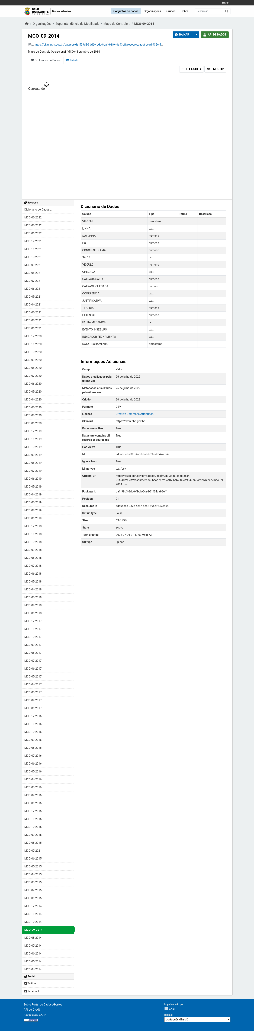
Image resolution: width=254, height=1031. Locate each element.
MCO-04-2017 (33, 684)
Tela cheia (191, 69)
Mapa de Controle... (117, 24)
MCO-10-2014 (33, 922)
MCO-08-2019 (33, 462)
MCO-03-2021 (33, 312)
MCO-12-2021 (33, 241)
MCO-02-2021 (33, 320)
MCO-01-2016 (33, 803)
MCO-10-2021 (33, 257)
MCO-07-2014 (33, 945)
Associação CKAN (35, 1014)
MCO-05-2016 (33, 771)
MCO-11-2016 (33, 724)
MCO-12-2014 (33, 906)
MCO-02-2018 (33, 605)
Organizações (152, 11)
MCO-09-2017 (33, 645)
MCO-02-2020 (33, 415)
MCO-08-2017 (33, 652)
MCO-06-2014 (33, 953)
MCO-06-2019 (33, 478)
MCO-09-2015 (33, 834)
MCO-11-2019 (33, 439)
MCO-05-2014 (33, 961)
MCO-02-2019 (33, 510)
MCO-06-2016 (33, 763)
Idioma (168, 1014)
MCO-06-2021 (33, 288)
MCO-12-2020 (33, 336)
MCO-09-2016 (33, 740)
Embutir (215, 69)
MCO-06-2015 (33, 858)
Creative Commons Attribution (134, 414)
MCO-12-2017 (33, 621)
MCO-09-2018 (33, 550)
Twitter (30, 983)
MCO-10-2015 (33, 827)
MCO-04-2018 (33, 589)
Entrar (225, 2)
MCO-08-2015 (33, 842)
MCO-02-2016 (33, 795)
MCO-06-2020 (33, 383)
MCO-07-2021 (33, 280)
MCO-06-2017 (33, 668)
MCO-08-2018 (33, 557)
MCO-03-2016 (33, 787)
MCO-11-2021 (33, 249)
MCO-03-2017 (33, 692)
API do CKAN (32, 1009)
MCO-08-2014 (33, 937)
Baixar (182, 34)
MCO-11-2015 (33, 819)
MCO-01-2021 (33, 328)
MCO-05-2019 (33, 486)
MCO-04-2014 (33, 969)
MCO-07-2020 (33, 375)
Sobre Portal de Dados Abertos (43, 1004)
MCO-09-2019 (33, 455)
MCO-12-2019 (33, 431)
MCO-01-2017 (33, 708)
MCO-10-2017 (33, 637)
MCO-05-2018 (33, 581)
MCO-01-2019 (33, 518)
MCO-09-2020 (33, 360)
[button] (195, 34)
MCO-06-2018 (33, 573)
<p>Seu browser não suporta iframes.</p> (127, 137)
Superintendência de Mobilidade (77, 24)
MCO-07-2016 (33, 755)
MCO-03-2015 (33, 882)
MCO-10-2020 (33, 352)
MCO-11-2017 (33, 629)
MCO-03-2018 (33, 597)
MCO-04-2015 (33, 874)
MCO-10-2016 (33, 732)
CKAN (170, 1008)
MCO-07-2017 (33, 660)
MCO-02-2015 (33, 890)
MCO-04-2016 (33, 779)
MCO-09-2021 (33, 265)
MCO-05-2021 (33, 296)
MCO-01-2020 (33, 423)
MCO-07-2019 (33, 470)
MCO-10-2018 (33, 542)
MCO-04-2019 (33, 494)
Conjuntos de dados (125, 11)
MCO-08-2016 (33, 747)
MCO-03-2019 (33, 502)
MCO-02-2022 (33, 225)
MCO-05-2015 (33, 866)
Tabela (72, 60)
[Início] (27, 24)
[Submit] (226, 11)
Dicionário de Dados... (38, 209)
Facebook (32, 991)
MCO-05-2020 (33, 391)
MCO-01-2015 (33, 898)
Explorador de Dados (45, 60)
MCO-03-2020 (33, 407)
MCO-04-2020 (33, 399)
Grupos (170, 11)
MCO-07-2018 (33, 565)
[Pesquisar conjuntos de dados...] (212, 11)
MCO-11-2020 (33, 344)
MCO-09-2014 (144, 24)
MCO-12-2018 (33, 526)
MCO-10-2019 (33, 447)
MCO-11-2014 (33, 914)
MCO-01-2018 (33, 613)
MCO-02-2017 (33, 700)
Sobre (184, 11)
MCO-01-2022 (33, 233)
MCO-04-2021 (33, 304)
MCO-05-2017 (33, 676)
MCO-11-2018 (33, 534)
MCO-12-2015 (33, 811)
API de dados (214, 34)
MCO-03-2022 (33, 217)
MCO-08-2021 (33, 273)
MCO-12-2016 (33, 716)
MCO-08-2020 (33, 368)
